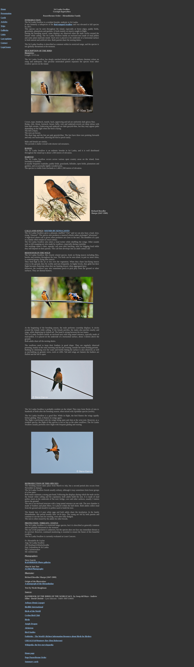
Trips (3, 26)
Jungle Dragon (31, 624)
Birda (27, 619)
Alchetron (29, 628)
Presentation (6, 13)
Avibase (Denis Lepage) (35, 603)
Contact (4, 43)
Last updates (6, 39)
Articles (4, 22)
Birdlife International (34, 607)
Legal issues (6, 47)
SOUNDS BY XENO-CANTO (57, 231)
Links (3, 34)
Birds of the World (33, 611)
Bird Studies (30, 632)
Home (3, 9)
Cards (3, 18)
